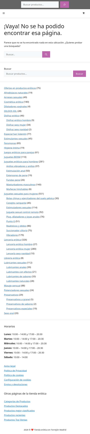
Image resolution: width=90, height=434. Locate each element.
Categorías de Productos (17, 401)
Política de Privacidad (15, 370)
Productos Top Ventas (15, 419)
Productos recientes (14, 415)
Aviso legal (9, 366)
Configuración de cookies (17, 379)
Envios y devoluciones (15, 384)
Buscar (7, 68)
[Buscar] (64, 4)
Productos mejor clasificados (19, 410)
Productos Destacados (16, 406)
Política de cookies (14, 375)
